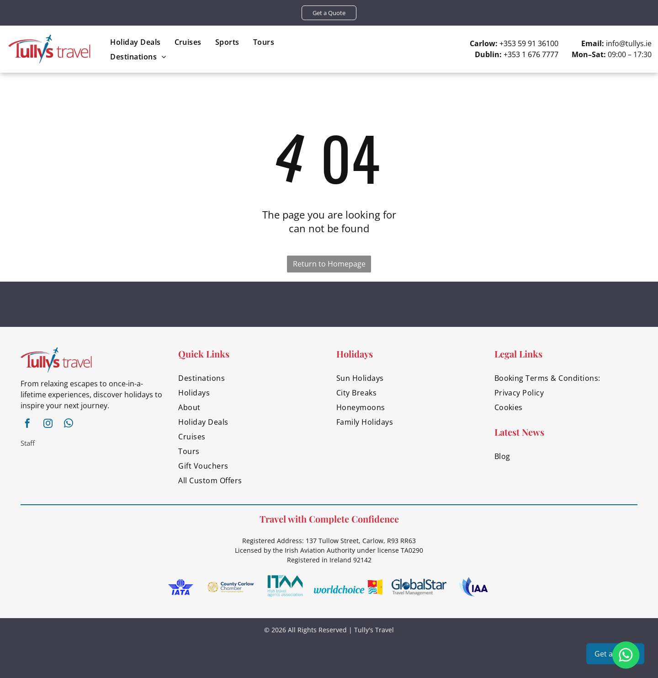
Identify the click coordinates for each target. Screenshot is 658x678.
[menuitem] (135, 42)
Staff (28, 443)
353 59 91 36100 (531, 43)
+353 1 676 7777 (531, 54)
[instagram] (48, 424)
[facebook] (27, 424)
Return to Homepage (329, 264)
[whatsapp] (68, 424)
